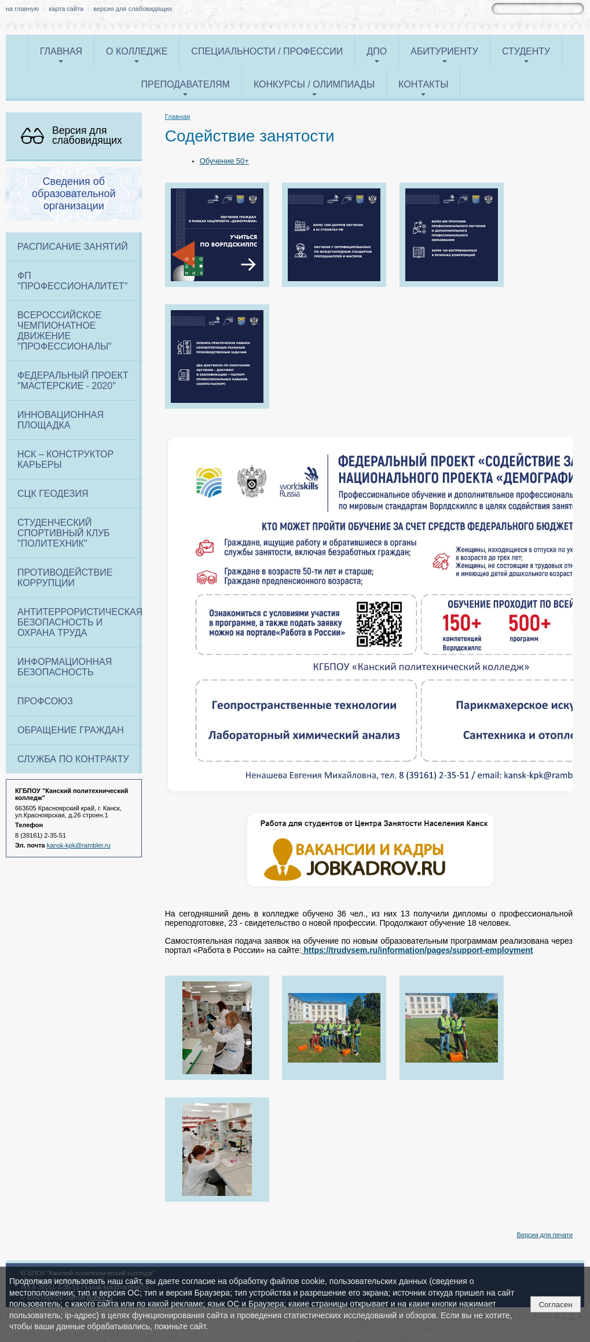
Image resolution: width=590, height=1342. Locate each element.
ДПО (377, 51)
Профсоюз (45, 701)
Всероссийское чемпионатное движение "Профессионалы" (64, 330)
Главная (61, 51)
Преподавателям (185, 84)
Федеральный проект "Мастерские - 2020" (73, 380)
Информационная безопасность (64, 667)
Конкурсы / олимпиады (314, 84)
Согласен (555, 1304)
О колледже (136, 51)
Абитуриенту (444, 51)
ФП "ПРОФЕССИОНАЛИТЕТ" (72, 281)
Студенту (526, 51)
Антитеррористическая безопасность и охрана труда (79, 622)
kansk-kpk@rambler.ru (79, 845)
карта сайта (66, 8)
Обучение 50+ (224, 161)
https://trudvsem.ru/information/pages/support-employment (417, 950)
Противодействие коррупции (64, 578)
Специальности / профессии (267, 51)
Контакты (423, 84)
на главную (22, 8)
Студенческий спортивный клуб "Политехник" (63, 533)
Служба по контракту (73, 759)
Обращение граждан (70, 730)
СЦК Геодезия (52, 494)
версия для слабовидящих (132, 8)
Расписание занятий (72, 247)
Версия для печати (544, 1234)
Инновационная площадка (60, 420)
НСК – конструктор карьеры (65, 459)
